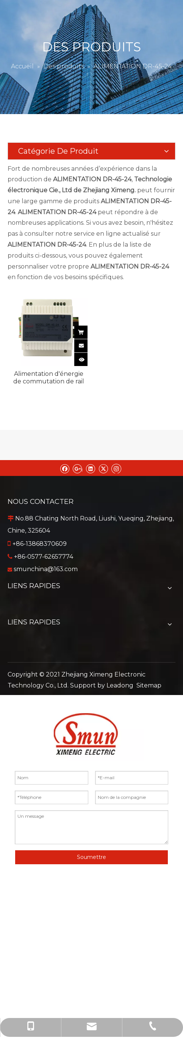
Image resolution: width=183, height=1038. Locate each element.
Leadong (119, 685)
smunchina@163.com (46, 569)
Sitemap (148, 685)
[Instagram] (116, 468)
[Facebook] (64, 468)
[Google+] (77, 468)
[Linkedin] (90, 468)
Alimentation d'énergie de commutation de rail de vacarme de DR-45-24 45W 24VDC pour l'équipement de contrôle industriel (48, 377)
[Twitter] (103, 468)
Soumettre (91, 857)
